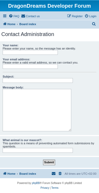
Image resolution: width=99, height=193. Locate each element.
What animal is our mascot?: (22, 140)
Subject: (8, 76)
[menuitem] (14, 16)
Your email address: (16, 59)
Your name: (10, 45)
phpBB (36, 183)
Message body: (13, 87)
